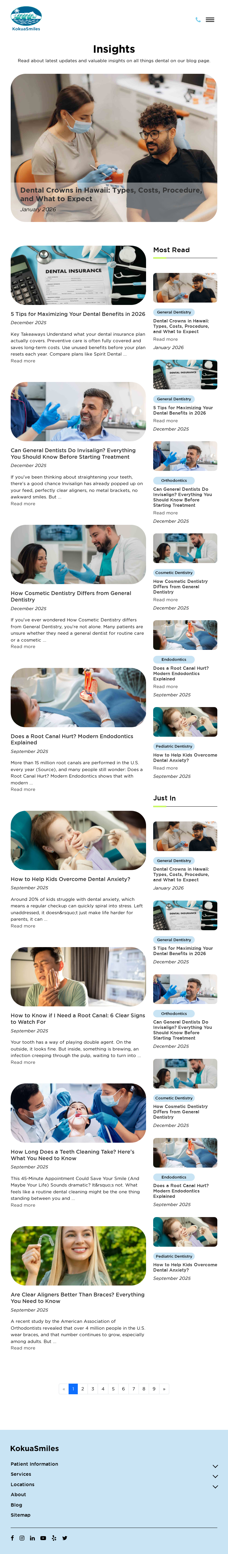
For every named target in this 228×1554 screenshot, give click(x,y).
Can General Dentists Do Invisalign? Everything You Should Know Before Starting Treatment (73, 453)
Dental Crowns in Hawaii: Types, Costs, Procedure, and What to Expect (181, 326)
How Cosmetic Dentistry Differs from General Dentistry (180, 586)
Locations (22, 1484)
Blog (16, 1504)
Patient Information (34, 1464)
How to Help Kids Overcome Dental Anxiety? (70, 879)
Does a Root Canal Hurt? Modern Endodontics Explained (181, 673)
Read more (23, 360)
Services (21, 1474)
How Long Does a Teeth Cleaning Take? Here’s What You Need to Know (72, 1155)
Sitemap (21, 1515)
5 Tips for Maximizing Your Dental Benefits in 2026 (78, 314)
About (18, 1494)
